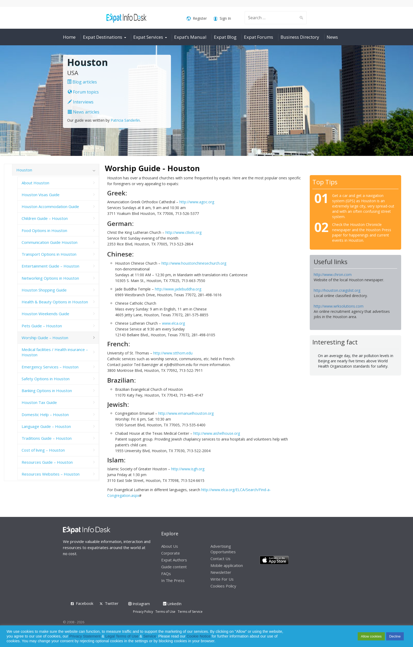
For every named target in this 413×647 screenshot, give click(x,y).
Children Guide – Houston (45, 218)
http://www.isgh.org (187, 468)
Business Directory (300, 37)
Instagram (139, 603)
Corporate (170, 553)
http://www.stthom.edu (173, 352)
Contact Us (220, 558)
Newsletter (220, 572)
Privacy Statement (85, 636)
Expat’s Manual (190, 37)
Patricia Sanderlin (125, 120)
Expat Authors (174, 559)
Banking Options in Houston (47, 390)
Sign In (222, 18)
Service (149, 636)
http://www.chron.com (333, 274)
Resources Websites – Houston (51, 474)
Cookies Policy (223, 586)
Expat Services (148, 37)
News (332, 37)
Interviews (81, 102)
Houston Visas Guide (41, 194)
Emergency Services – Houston (50, 366)
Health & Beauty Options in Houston (55, 301)
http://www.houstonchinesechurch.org (193, 263)
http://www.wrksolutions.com (338, 306)
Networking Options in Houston (50, 278)
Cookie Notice (198, 636)
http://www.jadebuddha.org (178, 289)
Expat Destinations (102, 37)
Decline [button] (395, 636)
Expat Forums (258, 37)
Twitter (112, 603)
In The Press (173, 580)
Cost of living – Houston (43, 450)
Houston (24, 169)
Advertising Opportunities (223, 549)
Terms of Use (165, 611)
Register (196, 18)
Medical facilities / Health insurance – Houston (55, 352)
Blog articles (82, 82)
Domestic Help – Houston (45, 414)
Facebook (84, 603)
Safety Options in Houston (46, 378)
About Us (169, 546)
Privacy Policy (143, 611)
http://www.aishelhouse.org (216, 433)
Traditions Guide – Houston (47, 438)
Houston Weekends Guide (45, 313)
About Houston (35, 182)
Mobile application (226, 565)
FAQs (166, 573)
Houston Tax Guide (39, 402)
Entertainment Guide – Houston (50, 266)
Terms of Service (190, 611)
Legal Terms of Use (122, 636)
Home (69, 37)
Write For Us (222, 579)
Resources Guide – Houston (47, 462)
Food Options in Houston (44, 230)
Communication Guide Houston (49, 242)
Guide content (174, 566)
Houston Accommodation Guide (50, 206)
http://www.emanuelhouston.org (186, 413)
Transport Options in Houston (49, 254)
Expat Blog (225, 37)
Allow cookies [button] (371, 636)
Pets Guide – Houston (42, 325)
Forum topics (83, 92)
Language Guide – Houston (46, 426)
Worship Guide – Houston (45, 337)
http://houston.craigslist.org (337, 290)
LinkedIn (172, 603)
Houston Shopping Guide (44, 290)
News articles (83, 112)
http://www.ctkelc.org (183, 232)
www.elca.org (173, 323)
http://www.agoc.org (196, 201)
